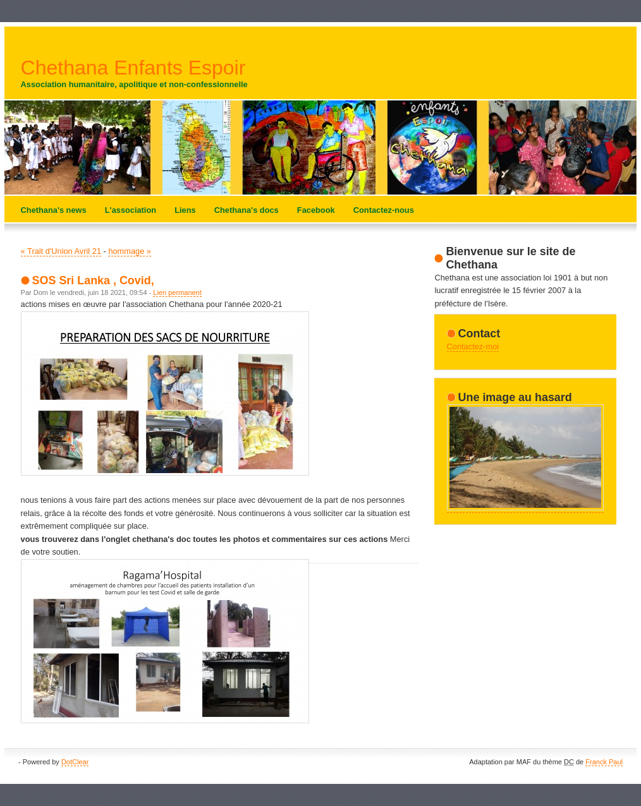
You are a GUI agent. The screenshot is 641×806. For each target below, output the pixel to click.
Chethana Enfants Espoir (133, 67)
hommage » (129, 251)
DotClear (75, 762)
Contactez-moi (473, 346)
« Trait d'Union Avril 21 (61, 251)
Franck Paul (604, 762)
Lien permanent (177, 292)
